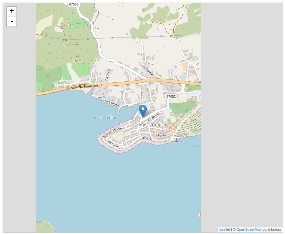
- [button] (11, 22)
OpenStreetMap (249, 229)
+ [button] (12, 11)
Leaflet (224, 229)
